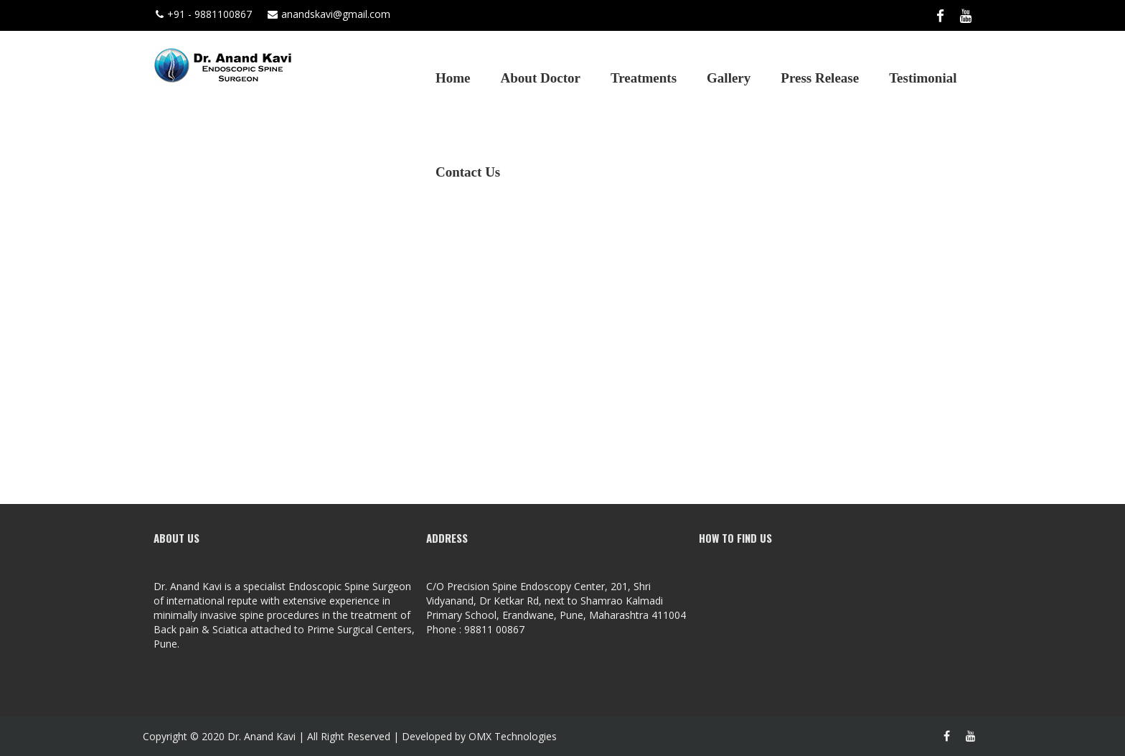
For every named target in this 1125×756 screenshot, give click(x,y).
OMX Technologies (513, 736)
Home (453, 77)
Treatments (644, 77)
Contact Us (468, 171)
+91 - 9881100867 (204, 14)
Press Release (820, 77)
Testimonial (922, 77)
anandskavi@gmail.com (329, 14)
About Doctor (540, 77)
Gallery (728, 77)
